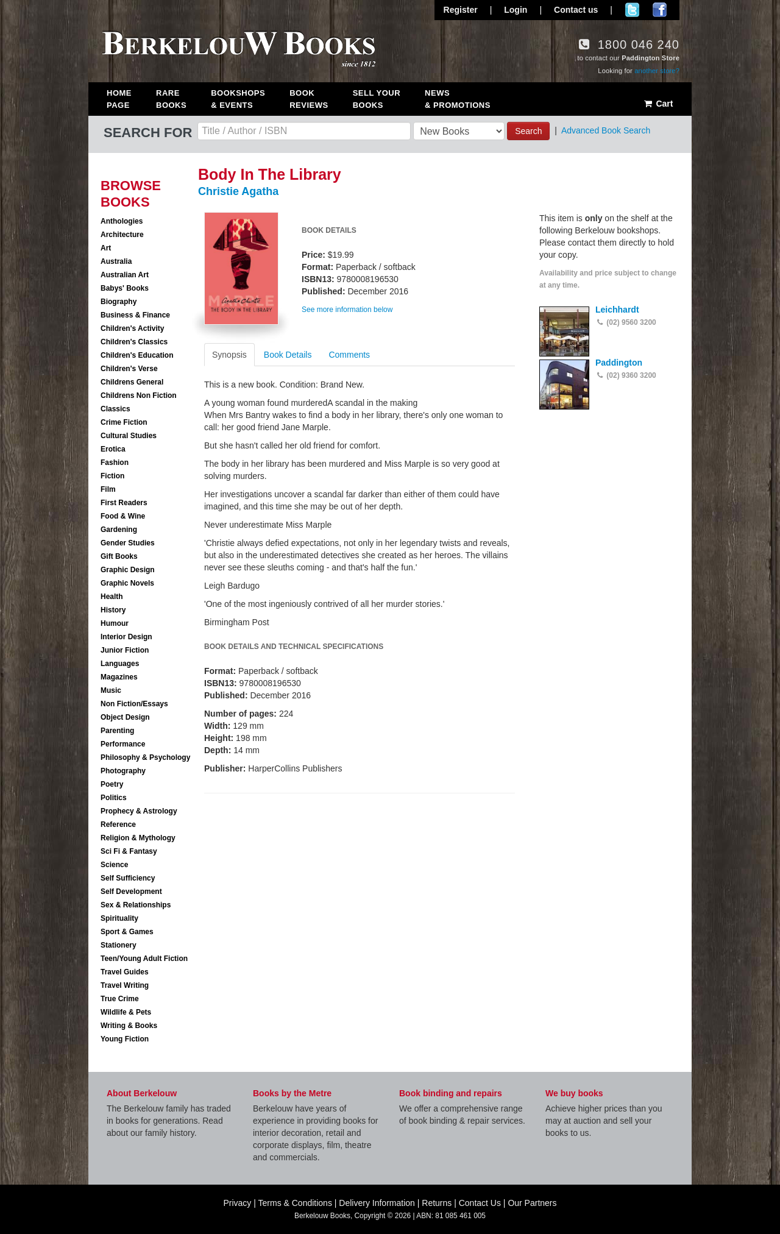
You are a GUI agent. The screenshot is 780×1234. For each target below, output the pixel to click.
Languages (120, 663)
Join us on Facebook (659, 9)
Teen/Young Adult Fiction (144, 958)
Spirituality (119, 918)
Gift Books (119, 556)
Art (106, 248)
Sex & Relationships (136, 905)
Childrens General (132, 382)
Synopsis (229, 355)
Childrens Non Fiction (139, 395)
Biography (118, 301)
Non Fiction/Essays (134, 704)
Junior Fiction (125, 650)
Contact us (576, 10)
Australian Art (125, 275)
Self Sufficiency (128, 878)
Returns (437, 1203)
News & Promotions (458, 99)
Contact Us (480, 1203)
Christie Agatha (238, 191)
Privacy (237, 1203)
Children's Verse (129, 368)
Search (528, 131)
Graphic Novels (127, 583)
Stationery (118, 945)
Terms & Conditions (295, 1203)
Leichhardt (617, 309)
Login (515, 10)
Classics (115, 409)
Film (108, 489)
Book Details (288, 355)
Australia (116, 261)
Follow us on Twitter (632, 9)
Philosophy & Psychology (145, 757)
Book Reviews (308, 99)
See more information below (347, 309)
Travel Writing (125, 985)
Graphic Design (128, 570)
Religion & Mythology (138, 838)
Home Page (119, 99)
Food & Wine (123, 516)
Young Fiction (125, 1039)
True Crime (120, 999)
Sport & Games (127, 931)
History (113, 610)
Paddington (618, 362)
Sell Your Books (376, 99)
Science (114, 864)
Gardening (119, 529)
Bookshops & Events (238, 99)
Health (112, 596)
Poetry (112, 784)
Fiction (112, 476)
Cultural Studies (129, 435)
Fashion (115, 462)
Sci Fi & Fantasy (129, 851)
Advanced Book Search (605, 130)
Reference (118, 824)
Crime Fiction (124, 422)
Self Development (131, 891)
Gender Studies (128, 543)
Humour (115, 623)
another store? (656, 70)
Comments (349, 355)
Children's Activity (132, 328)
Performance (123, 744)
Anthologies (122, 221)
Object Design (125, 717)
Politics (114, 797)
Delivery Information (377, 1203)
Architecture (122, 234)
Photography (123, 771)
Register (461, 10)
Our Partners (532, 1203)
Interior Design (126, 637)
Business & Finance (135, 315)
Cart (658, 103)
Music (111, 690)
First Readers (124, 502)
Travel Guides (125, 972)
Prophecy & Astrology (139, 811)
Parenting (117, 730)
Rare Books (171, 99)
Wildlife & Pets (126, 1012)
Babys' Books (125, 288)
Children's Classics (134, 342)
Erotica (113, 449)
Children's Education (137, 355)
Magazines (119, 677)
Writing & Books (129, 1025)
